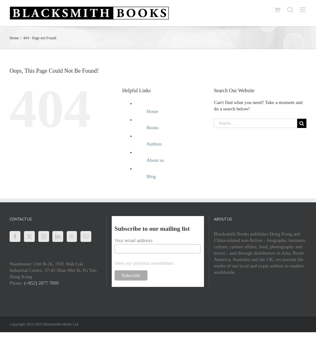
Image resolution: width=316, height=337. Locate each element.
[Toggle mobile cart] (277, 9)
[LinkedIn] (57, 236)
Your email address (134, 240)
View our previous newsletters (144, 263)
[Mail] (85, 236)
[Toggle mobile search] (290, 9)
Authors (154, 143)
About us (155, 160)
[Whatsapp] (72, 236)
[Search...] (255, 123)
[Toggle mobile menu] (303, 9)
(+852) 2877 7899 (41, 283)
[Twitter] (29, 236)
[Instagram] (43, 236)
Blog (151, 176)
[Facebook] (15, 236)
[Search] (301, 123)
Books (153, 127)
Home (152, 111)
